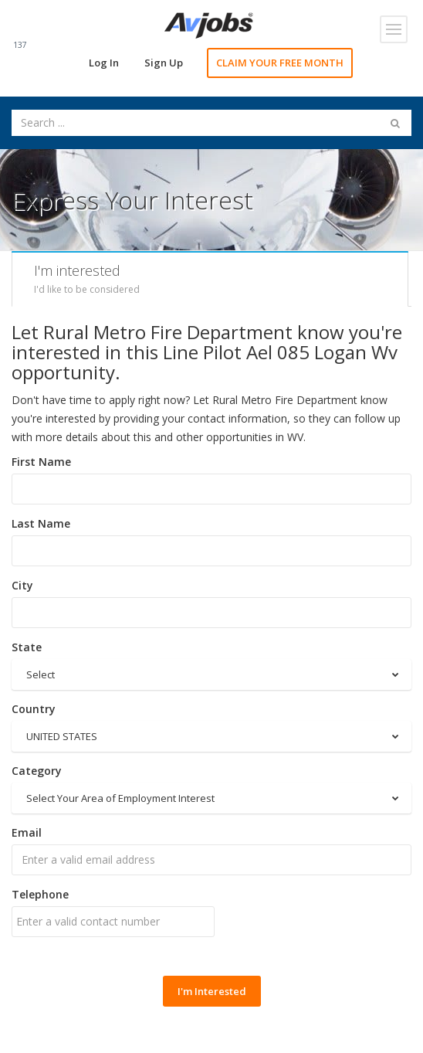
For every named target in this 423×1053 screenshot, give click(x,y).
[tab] (210, 279)
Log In (104, 63)
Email (27, 832)
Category (37, 770)
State (27, 647)
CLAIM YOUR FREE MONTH (279, 63)
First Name (41, 461)
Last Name (41, 523)
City (22, 585)
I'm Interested (212, 991)
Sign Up (163, 63)
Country (34, 708)
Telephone (40, 894)
